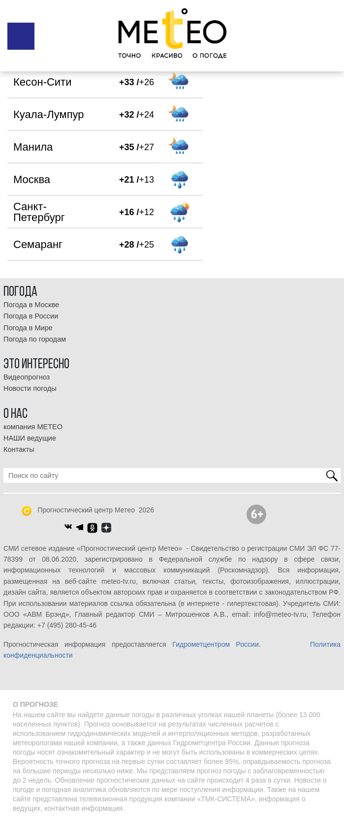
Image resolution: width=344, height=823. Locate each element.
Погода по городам (34, 339)
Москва (31, 179)
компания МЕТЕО (33, 427)
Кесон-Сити (42, 82)
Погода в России (30, 316)
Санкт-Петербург (39, 211)
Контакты (18, 449)
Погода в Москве (31, 305)
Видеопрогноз (26, 377)
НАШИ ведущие (29, 438)
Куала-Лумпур (48, 114)
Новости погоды (30, 388)
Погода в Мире (28, 328)
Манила (33, 147)
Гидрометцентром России (215, 644)
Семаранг (38, 244)
